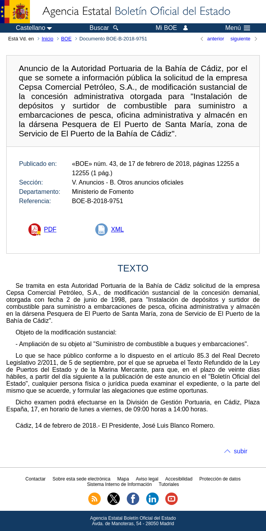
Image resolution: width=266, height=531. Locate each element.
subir (240, 451)
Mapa (123, 479)
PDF (50, 229)
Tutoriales (169, 484)
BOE (66, 39)
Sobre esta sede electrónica (81, 479)
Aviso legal (147, 479)
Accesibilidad (178, 479)
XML (117, 229)
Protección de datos (220, 479)
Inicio (47, 39)
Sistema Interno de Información (119, 484)
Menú (237, 28)
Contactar (35, 479)
